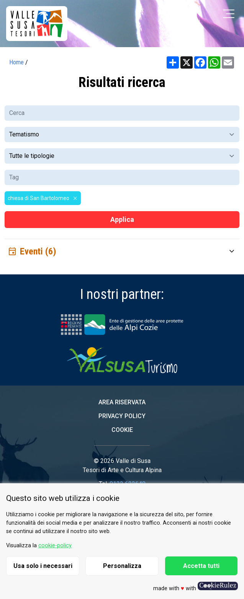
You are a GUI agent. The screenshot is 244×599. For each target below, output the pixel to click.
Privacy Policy (122, 416)
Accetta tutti (201, 565)
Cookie (122, 429)
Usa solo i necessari (42, 565)
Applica (122, 219)
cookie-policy (55, 545)
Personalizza (122, 565)
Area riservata (122, 402)
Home (16, 62)
